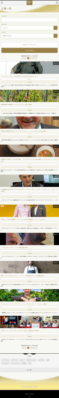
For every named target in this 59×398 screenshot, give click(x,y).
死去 (30, 363)
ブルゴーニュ (14, 360)
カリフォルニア (5, 363)
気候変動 (24, 363)
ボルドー (22, 360)
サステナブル (41, 360)
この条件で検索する (29, 50)
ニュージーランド (15, 363)
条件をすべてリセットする (29, 44)
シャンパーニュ (5, 360)
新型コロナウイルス (31, 360)
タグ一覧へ (29, 370)
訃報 (48, 360)
